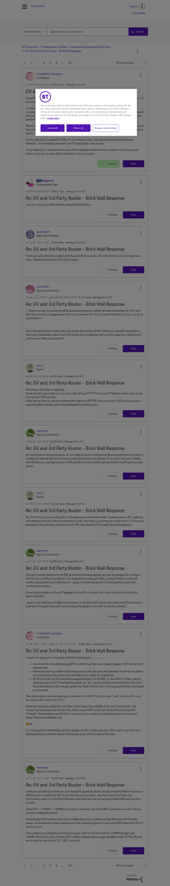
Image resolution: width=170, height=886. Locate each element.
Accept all (52, 128)
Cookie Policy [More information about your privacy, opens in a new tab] (53, 118)
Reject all (78, 128)
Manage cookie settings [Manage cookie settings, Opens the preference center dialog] (106, 128)
